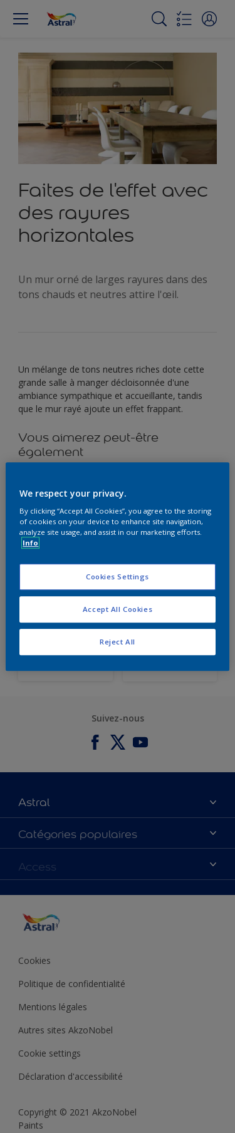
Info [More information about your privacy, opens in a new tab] (30, 542)
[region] (117, 566)
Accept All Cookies (117, 609)
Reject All (117, 641)
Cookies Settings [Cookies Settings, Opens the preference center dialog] (117, 577)
